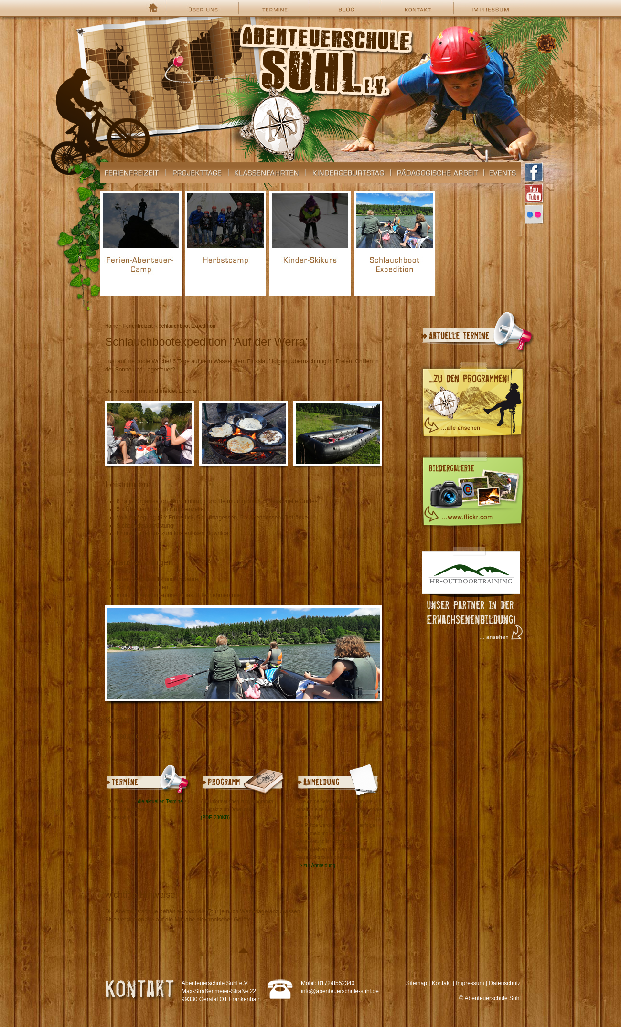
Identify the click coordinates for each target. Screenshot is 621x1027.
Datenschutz (505, 983)
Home (111, 325)
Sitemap (416, 983)
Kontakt (441, 983)
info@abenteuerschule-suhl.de (340, 991)
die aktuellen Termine (160, 801)
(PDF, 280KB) (215, 817)
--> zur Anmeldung (315, 865)
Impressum (470, 983)
